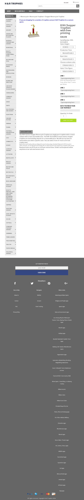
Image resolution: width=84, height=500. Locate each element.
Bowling (8, 77)
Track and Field (11, 241)
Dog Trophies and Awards (11, 110)
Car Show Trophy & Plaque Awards (11, 88)
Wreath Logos (62, 327)
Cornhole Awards (9, 97)
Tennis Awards (10, 237)
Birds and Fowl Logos (62, 474)
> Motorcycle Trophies (35, 16)
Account (66, 2)
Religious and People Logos (61, 301)
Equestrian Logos (62, 462)
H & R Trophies (14, 3)
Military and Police (10, 167)
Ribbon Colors (62, 395)
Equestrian (11, 114)
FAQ (16, 306)
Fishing (11, 127)
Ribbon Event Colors (62, 400)
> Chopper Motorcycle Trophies (53, 16)
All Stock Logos (61, 485)
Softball (11, 222)
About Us (16, 295)
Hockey (8, 145)
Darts (8, 105)
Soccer (11, 219)
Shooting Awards (11, 209)
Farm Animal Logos (61, 457)
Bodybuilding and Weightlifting (10, 71)
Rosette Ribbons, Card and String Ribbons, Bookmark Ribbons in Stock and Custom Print (11, 195)
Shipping (8, 204)
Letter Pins (11, 154)
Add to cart (68, 120)
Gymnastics (11, 141)
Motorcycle (11, 172)
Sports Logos (62, 306)
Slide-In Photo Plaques (10, 214)
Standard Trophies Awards (11, 228)
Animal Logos (62, 479)
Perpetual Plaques (9, 185)
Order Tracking (39, 306)
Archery (11, 30)
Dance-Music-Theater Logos (62, 440)
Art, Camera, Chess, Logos (62, 445)
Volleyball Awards (11, 252)
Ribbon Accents (62, 389)
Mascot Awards (11, 162)
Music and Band (10, 181)
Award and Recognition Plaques (11, 35)
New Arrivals (20, 11)
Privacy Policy (16, 312)
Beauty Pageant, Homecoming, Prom (11, 54)
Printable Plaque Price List (62, 406)
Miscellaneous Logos (62, 428)
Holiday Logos (62, 333)
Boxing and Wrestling (9, 81)
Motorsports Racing (11, 176)
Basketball (11, 47)
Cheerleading (10, 93)
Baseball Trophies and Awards (11, 42)
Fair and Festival (11, 119)
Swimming (11, 233)
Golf (11, 137)
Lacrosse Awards (11, 149)
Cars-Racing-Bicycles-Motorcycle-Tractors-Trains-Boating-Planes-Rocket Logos (62, 320)
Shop (9, 11)
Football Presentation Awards (11, 132)
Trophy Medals (11, 249)
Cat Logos (62, 468)
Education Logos (62, 423)
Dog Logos (61, 490)
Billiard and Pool (11, 60)
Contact (40, 11)
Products (9, 16)
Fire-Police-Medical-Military (62, 417)
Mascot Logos (62, 434)
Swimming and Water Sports (62, 295)
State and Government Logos (62, 312)
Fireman (11, 123)
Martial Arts (11, 158)
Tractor (11, 244)
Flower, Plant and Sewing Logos (61, 412)
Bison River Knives (11, 65)
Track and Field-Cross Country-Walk (62, 376)
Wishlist (39, 295)
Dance (8, 102)
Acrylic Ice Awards (11, 25)
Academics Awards (11, 20)
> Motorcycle (23, 16)
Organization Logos (62, 354)
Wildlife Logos (62, 451)
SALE (30, 11)
